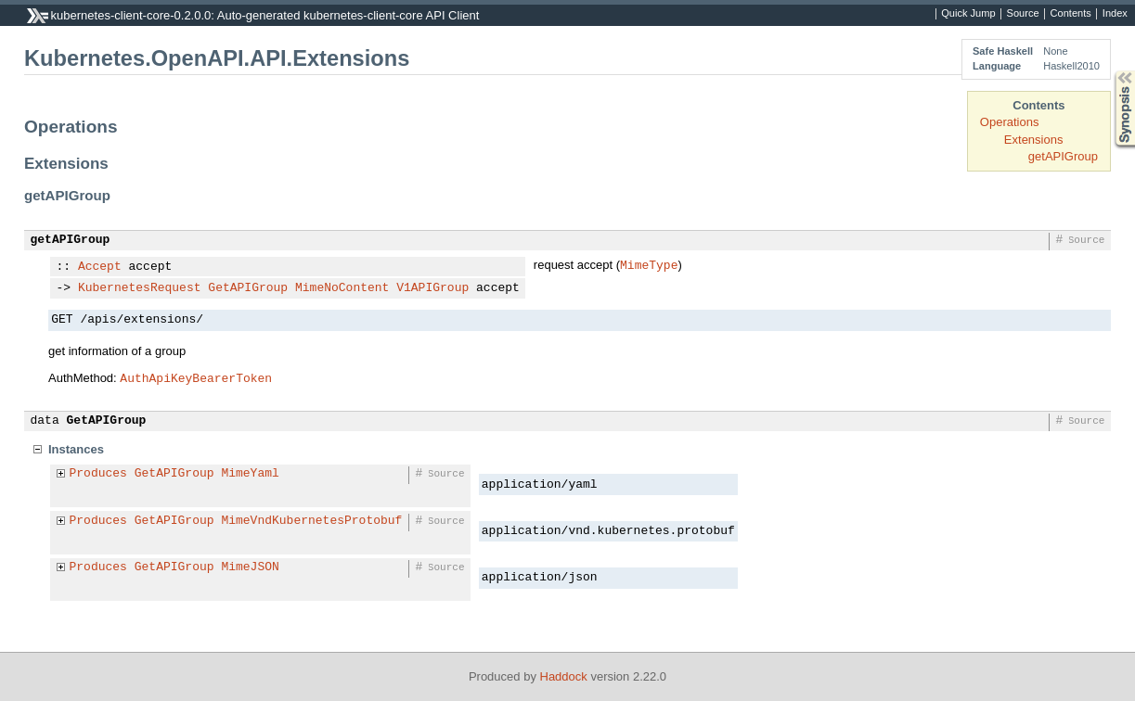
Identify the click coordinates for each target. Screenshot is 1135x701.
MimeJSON (249, 567)
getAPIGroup (1063, 156)
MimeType (648, 264)
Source (1023, 13)
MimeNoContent (342, 288)
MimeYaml (249, 473)
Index (1115, 13)
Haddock (563, 676)
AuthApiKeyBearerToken (196, 377)
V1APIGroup (432, 288)
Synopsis (1110, 70)
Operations (1009, 122)
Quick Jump (968, 13)
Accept (100, 267)
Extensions (1034, 140)
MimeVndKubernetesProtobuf (311, 521)
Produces (98, 473)
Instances (76, 449)
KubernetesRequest (139, 288)
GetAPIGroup (248, 288)
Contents (1071, 13)
